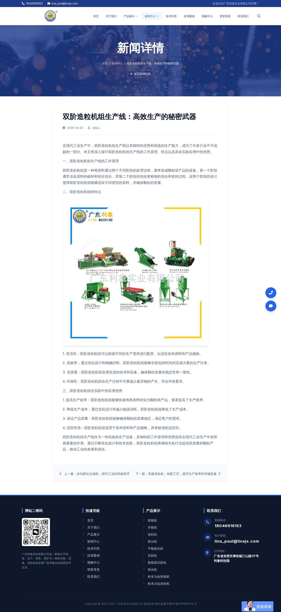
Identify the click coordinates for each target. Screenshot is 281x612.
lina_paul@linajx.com (62, 3)
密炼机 (150, 520)
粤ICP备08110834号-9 (183, 603)
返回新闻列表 (140, 73)
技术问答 (171, 16)
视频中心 (207, 16)
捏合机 (150, 569)
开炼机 (150, 527)
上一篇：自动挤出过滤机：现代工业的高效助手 (95, 476)
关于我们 (111, 16)
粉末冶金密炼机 (156, 576)
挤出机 (150, 541)
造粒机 (150, 534)
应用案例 (189, 16)
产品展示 (131, 16)
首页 (96, 16)
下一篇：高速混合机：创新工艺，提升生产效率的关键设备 (178, 476)
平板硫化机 (153, 548)
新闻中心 (152, 16)
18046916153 (32, 3)
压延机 (150, 555)
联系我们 (243, 16)
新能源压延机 (154, 562)
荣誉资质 (225, 16)
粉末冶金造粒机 (156, 583)
